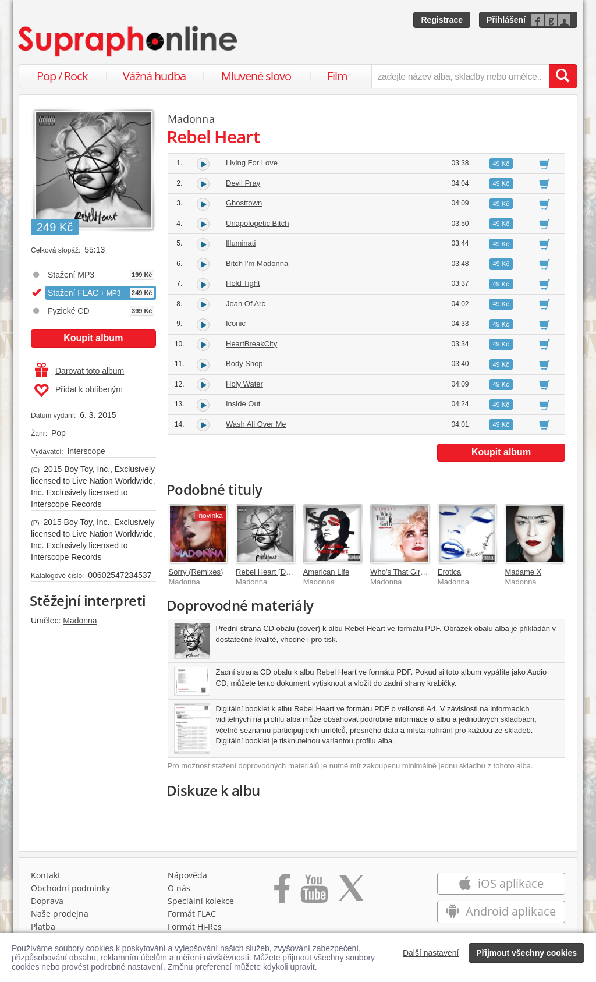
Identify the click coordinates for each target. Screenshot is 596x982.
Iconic (236, 323)
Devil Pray (243, 183)
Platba (43, 926)
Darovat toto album (79, 371)
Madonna (80, 620)
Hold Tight (243, 283)
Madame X (523, 572)
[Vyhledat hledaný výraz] (562, 76)
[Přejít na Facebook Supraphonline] (282, 892)
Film (337, 76)
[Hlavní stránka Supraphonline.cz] (128, 41)
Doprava (47, 900)
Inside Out (243, 403)
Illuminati (241, 243)
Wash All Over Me (256, 424)
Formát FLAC (192, 913)
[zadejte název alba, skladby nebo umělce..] (460, 76)
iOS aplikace (501, 883)
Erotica (449, 572)
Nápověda (187, 875)
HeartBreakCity (251, 343)
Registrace (442, 19)
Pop (58, 433)
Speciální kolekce (201, 900)
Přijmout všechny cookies (526, 953)
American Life (326, 572)
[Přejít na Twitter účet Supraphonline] (351, 892)
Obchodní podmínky (70, 888)
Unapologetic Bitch (257, 223)
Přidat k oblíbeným (78, 391)
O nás (179, 888)
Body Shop (244, 363)
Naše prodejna (59, 913)
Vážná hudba (154, 76)
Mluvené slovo (256, 76)
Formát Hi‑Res (195, 926)
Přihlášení (506, 19)
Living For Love (252, 162)
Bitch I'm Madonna (257, 263)
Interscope (86, 451)
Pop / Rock (62, 76)
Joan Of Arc (245, 303)
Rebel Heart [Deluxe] (271, 572)
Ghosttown (244, 202)
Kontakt (46, 875)
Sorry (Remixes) (196, 572)
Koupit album (93, 338)
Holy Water (244, 384)
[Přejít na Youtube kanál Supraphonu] (313, 892)
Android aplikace (501, 911)
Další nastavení (431, 953)
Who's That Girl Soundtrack (416, 572)
